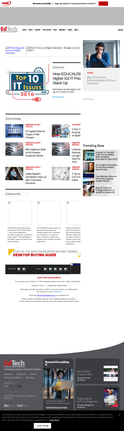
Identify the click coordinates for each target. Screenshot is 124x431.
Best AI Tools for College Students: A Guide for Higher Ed (105, 190)
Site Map (30, 377)
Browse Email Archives (83, 379)
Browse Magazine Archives (85, 406)
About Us (8, 374)
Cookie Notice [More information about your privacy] (54, 420)
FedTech (23, 405)
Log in (120, 30)
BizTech (9, 405)
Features (37, 30)
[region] (62, 420)
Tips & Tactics (46, 30)
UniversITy (62, 30)
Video (55, 30)
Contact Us (21, 374)
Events (70, 30)
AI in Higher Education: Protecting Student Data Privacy (107, 167)
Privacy (33, 374)
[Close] (119, 415)
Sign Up (102, 4)
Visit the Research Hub (56, 407)
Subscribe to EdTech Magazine (87, 400)
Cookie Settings (42, 426)
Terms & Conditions (13, 377)
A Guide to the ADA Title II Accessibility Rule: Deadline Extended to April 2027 (107, 155)
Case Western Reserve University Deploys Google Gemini (106, 178)
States (30, 30)
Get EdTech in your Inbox (85, 373)
